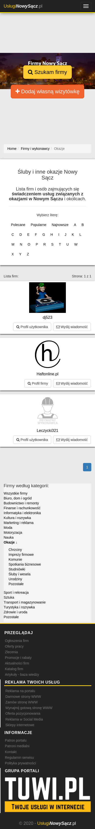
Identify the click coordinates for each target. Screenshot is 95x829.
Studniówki (17, 569)
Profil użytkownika (32, 327)
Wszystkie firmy (15, 493)
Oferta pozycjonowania (22, 713)
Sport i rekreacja (16, 592)
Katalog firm (14, 669)
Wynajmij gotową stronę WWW (28, 708)
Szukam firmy (47, 72)
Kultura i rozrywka (17, 518)
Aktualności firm (17, 663)
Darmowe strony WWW (23, 697)
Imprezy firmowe (21, 555)
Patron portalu (15, 740)
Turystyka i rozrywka (19, 607)
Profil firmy (38, 383)
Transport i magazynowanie (25, 602)
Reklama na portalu (20, 691)
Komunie (15, 559)
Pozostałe (16, 584)
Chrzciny (15, 550)
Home (11, 149)
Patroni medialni (17, 746)
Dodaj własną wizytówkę (47, 91)
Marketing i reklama (19, 523)
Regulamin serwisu (19, 757)
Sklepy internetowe (19, 725)
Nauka (8, 537)
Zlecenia (11, 652)
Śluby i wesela (20, 574)
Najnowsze (60, 225)
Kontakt (10, 752)
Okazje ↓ (10, 542)
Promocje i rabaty (18, 658)
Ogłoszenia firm (17, 641)
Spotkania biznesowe (25, 564)
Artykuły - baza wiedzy (22, 674)
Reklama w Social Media (24, 719)
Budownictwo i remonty (21, 503)
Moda (8, 528)
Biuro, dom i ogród (18, 498)
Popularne (38, 225)
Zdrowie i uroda (15, 612)
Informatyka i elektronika (22, 513)
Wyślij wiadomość (72, 327)
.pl (23, 6)
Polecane (18, 225)
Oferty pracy (14, 646)
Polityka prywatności (20, 763)
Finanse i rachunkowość (22, 508)
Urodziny (15, 579)
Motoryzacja (13, 532)
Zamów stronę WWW (21, 702)
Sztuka (9, 597)
